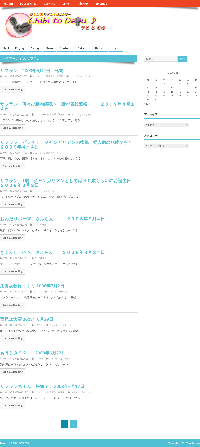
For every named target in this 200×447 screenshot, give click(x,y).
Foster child (28, 4)
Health (115, 48)
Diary (98, 48)
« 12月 (147, 103)
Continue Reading (12, 89)
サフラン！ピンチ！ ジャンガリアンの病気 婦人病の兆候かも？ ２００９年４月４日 (70, 144)
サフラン (37, 291)
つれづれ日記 (39, 224)
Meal (6, 48)
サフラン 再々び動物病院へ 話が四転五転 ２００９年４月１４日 (67, 106)
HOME (8, 4)
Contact (49, 4)
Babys (81, 48)
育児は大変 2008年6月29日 (26, 319)
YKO (5, 76)
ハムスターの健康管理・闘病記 (48, 76)
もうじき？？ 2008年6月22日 (33, 353)
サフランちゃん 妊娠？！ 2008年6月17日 (42, 386)
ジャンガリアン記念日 (44, 190)
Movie (50, 48)
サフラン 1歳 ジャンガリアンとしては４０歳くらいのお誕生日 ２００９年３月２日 (72, 183)
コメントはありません (80, 76)
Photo (64, 48)
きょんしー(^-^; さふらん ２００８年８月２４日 (52, 252)
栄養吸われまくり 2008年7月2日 (32, 286)
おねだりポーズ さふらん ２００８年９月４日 (52, 219)
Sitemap (101, 4)
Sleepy (35, 48)
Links (66, 4)
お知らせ (82, 4)
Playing (20, 48)
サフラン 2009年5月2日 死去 (31, 70)
